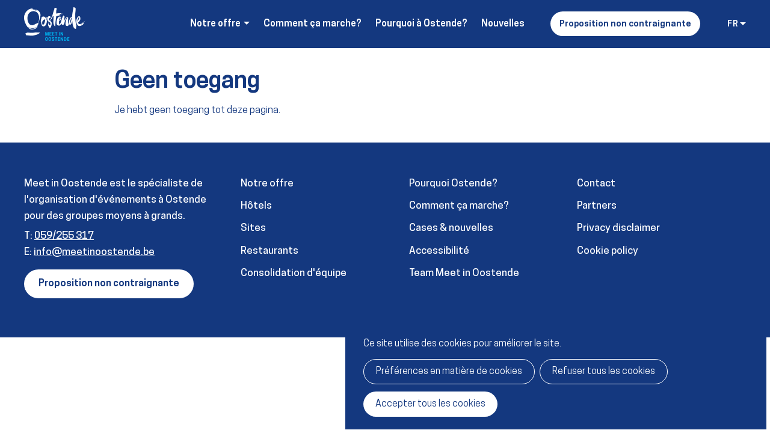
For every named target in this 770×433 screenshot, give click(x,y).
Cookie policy (607, 251)
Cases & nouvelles (451, 228)
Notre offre (267, 184)
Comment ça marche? (312, 24)
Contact (596, 184)
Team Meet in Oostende (464, 273)
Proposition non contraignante (625, 24)
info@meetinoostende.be (94, 252)
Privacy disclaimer (618, 228)
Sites (253, 228)
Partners (597, 206)
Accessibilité (439, 251)
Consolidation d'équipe (293, 273)
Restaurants (269, 251)
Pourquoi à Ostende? (421, 24)
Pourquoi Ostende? (453, 184)
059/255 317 (64, 236)
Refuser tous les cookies (603, 371)
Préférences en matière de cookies (449, 371)
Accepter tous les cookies (430, 404)
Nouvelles (503, 24)
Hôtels (256, 206)
